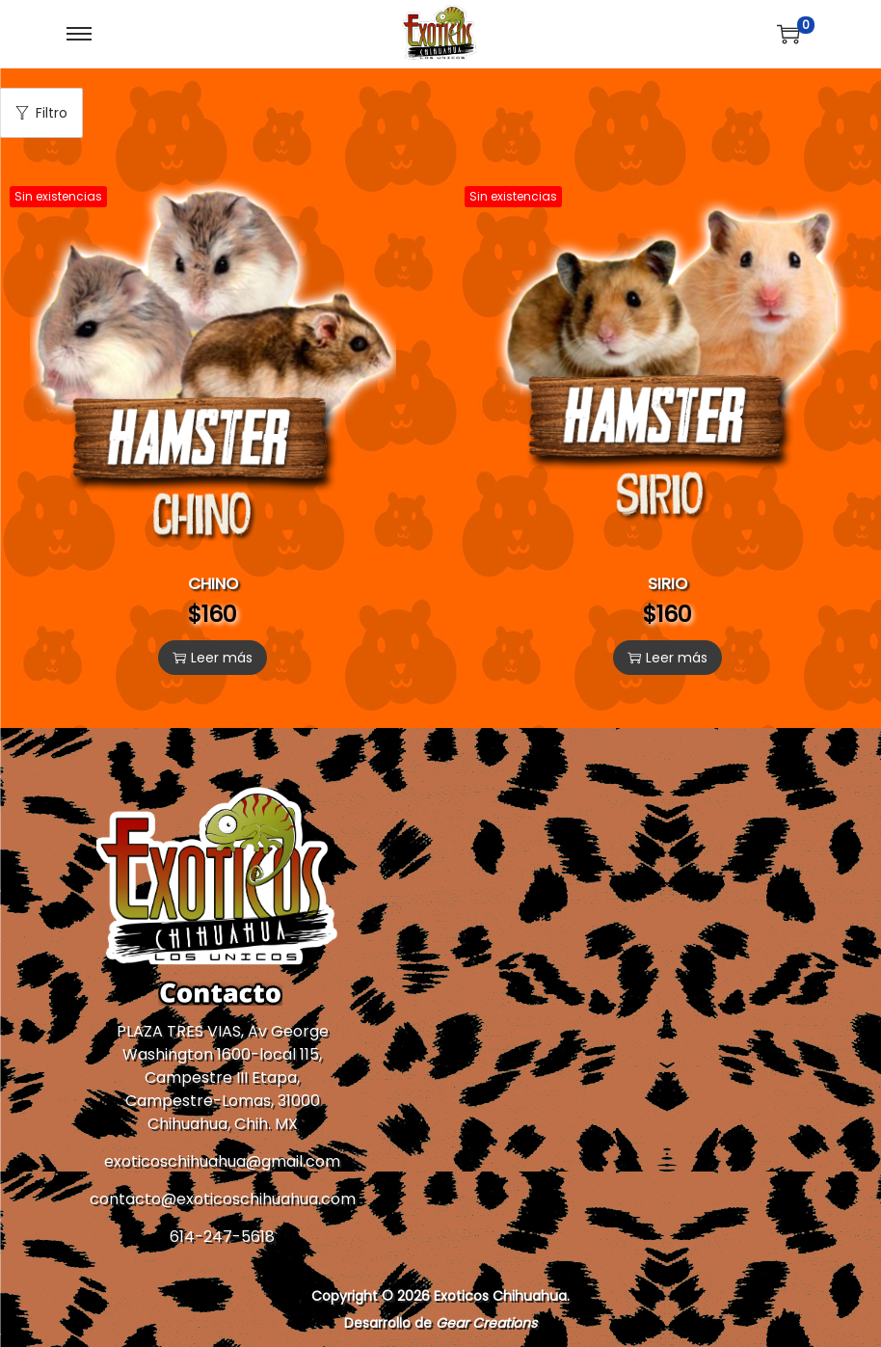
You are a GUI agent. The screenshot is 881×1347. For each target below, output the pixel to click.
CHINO (213, 583)
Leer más (213, 657)
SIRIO (667, 583)
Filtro (41, 112)
